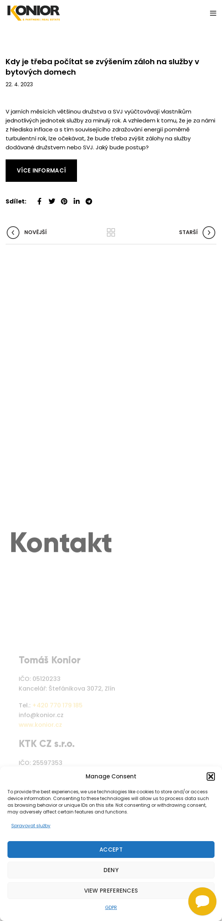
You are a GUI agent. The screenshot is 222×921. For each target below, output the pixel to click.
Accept (111, 849)
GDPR (111, 907)
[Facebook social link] (39, 198)
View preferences (111, 890)
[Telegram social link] (88, 198)
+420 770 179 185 (57, 731)
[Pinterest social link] (64, 198)
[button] (211, 776)
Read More (21, 164)
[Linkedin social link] (76, 198)
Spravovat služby (30, 825)
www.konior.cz (40, 750)
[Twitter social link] (51, 198)
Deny (111, 870)
